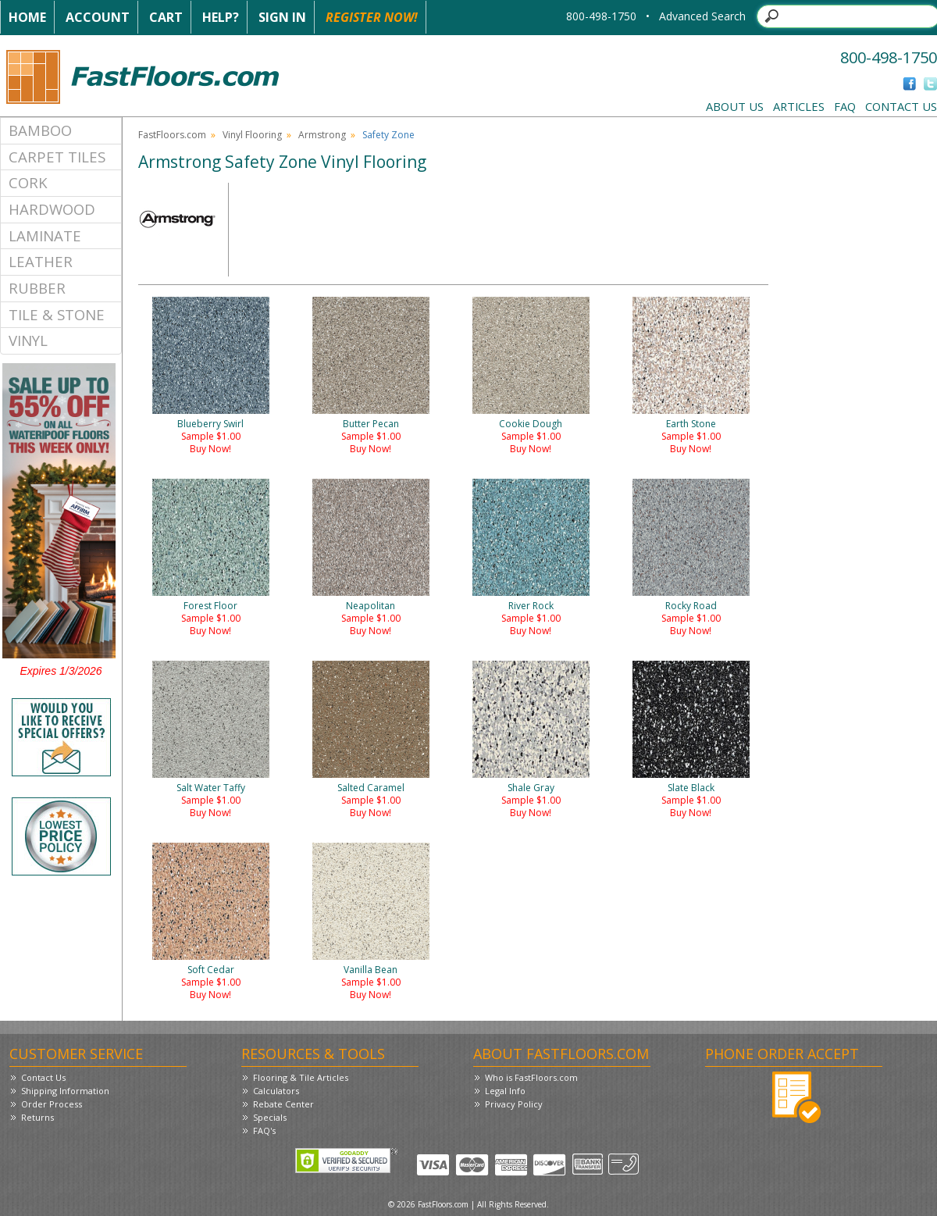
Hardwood (52, 209)
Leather (41, 261)
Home (27, 17)
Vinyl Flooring (252, 134)
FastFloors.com (172, 134)
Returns (37, 1117)
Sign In (282, 17)
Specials (270, 1117)
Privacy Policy (514, 1104)
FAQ (845, 106)
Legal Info (505, 1091)
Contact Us (901, 106)
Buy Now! (210, 448)
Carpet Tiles (57, 156)
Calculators (276, 1091)
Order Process (51, 1104)
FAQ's (264, 1130)
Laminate (45, 235)
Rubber (37, 288)
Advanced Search (702, 16)
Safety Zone (388, 134)
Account (98, 17)
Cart (166, 17)
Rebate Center (283, 1104)
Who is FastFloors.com (531, 1077)
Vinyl (28, 340)
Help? (220, 17)
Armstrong (322, 134)
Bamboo (40, 130)
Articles (799, 106)
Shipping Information (65, 1091)
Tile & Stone (57, 314)
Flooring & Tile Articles (300, 1077)
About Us (735, 106)
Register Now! (372, 17)
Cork (28, 182)
